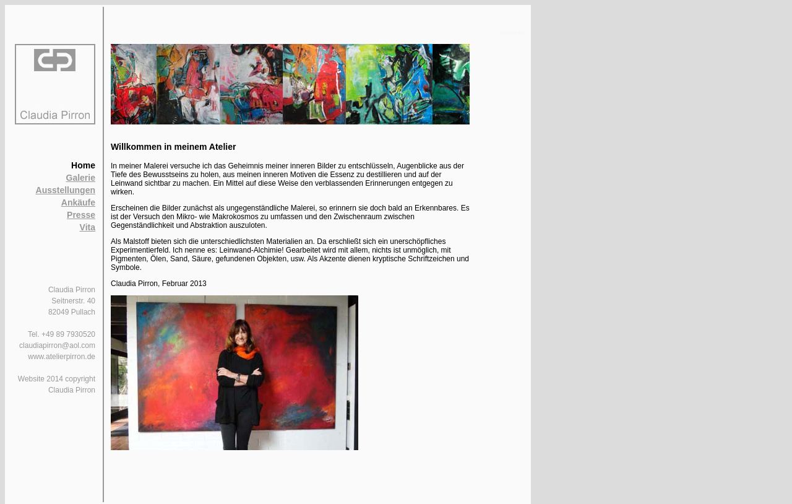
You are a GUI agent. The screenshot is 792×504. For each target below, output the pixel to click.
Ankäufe (78, 202)
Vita (87, 227)
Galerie (80, 178)
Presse (81, 215)
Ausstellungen (65, 190)
